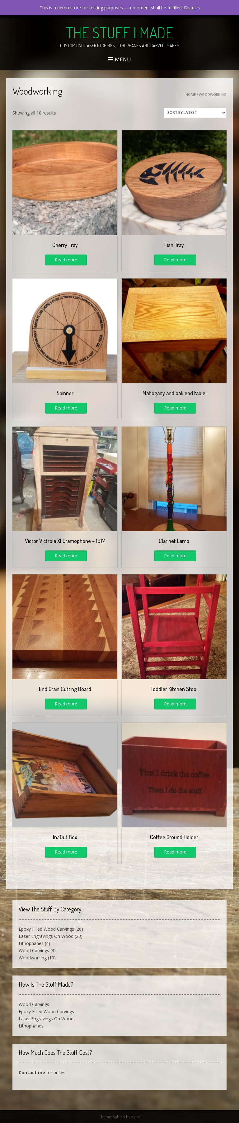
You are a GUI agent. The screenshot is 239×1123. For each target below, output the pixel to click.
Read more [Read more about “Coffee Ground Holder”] (175, 852)
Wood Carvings (34, 950)
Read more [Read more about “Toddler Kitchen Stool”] (175, 704)
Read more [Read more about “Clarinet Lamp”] (175, 556)
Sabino (119, 1117)
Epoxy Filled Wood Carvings (46, 929)
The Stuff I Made (119, 32)
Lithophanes (31, 943)
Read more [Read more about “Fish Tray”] (175, 260)
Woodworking (33, 958)
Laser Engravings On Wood (46, 936)
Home (190, 94)
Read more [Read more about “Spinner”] (66, 408)
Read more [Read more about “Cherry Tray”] (66, 260)
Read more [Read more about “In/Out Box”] (66, 852)
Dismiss (192, 8)
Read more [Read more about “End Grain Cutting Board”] (66, 704)
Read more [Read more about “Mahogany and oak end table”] (175, 408)
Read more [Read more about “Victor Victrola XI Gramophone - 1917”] (66, 556)
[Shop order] (195, 113)
